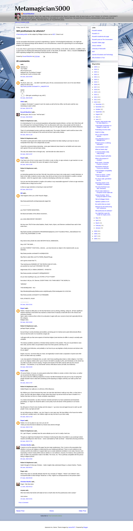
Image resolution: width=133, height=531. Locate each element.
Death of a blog (99, 132)
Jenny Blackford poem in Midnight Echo (102, 139)
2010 (95, 102)
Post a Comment (23, 502)
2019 (95, 82)
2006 (95, 238)
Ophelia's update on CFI (102, 201)
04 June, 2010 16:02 (26, 322)
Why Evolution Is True (98, 57)
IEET (54, 34)
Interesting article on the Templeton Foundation (102, 183)
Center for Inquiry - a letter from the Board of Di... (102, 175)
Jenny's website (96, 45)
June (97, 119)
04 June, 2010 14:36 (26, 164)
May (97, 218)
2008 (95, 233)
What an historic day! (101, 149)
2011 (95, 99)
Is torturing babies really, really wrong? (102, 152)
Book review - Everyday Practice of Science (102, 163)
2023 (95, 72)
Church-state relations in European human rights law (103, 191)
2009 (95, 231)
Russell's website (97, 30)
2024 (95, 69)
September (99, 112)
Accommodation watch (101, 147)
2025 (95, 67)
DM (22, 193)
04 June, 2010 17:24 (26, 416)
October (98, 109)
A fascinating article (22, 34)
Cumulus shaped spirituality (103, 156)
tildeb (22, 101)
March (98, 223)
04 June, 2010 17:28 (26, 427)
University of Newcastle (99, 48)
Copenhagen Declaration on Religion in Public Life (103, 126)
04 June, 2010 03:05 (26, 76)
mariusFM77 (71, 527)
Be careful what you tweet (102, 204)
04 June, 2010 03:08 (26, 98)
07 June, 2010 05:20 (26, 478)
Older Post (82, 511)
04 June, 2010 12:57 (26, 154)
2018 (95, 84)
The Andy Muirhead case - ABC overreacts (102, 187)
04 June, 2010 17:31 (26, 441)
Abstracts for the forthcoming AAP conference (103, 207)
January (98, 228)
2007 (95, 236)
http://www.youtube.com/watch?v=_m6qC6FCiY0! (35, 86)
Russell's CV (95, 33)
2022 (95, 74)
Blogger (85, 527)
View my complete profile (22, 22)
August (98, 114)
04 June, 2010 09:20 (26, 117)
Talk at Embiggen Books (102, 199)
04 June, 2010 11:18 (26, 134)
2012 (95, 97)
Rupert (23, 158)
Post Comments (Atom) (55, 516)
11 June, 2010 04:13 (26, 486)
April (97, 220)
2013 (95, 94)
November (99, 106)
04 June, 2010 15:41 (26, 304)
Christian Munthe (26, 445)
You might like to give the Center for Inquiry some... (103, 214)
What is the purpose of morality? (101, 159)
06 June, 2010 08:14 (26, 467)
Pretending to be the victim (103, 129)
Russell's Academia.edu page (100, 36)
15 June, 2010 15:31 (26, 499)
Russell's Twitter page (98, 42)
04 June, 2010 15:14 (26, 189)
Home (52, 511)
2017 (95, 87)
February (98, 225)
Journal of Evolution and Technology (102, 54)
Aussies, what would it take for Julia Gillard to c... (103, 122)
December (99, 104)
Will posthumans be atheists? (103, 210)
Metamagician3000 (42, 8)
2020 (95, 79)
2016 (95, 89)
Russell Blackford (28, 13)
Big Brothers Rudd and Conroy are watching (102, 167)
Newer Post (20, 511)
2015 (95, 92)
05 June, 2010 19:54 (26, 459)
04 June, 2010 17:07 (26, 383)
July (97, 117)
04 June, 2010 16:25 (26, 367)
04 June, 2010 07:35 (26, 108)
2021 (95, 77)
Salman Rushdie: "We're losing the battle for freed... (103, 195)
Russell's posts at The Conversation (102, 39)
